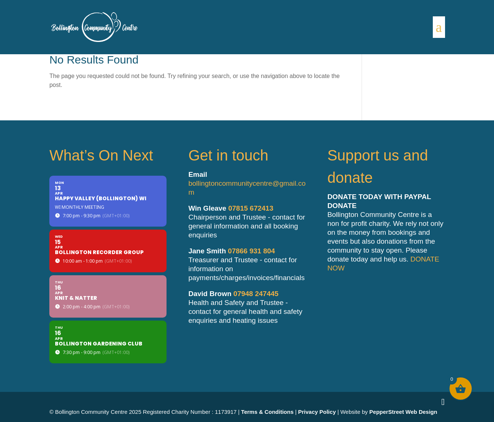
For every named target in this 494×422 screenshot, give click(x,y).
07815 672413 (250, 208)
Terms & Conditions (267, 412)
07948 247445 (256, 294)
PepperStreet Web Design (403, 412)
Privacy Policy (317, 412)
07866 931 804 (251, 251)
